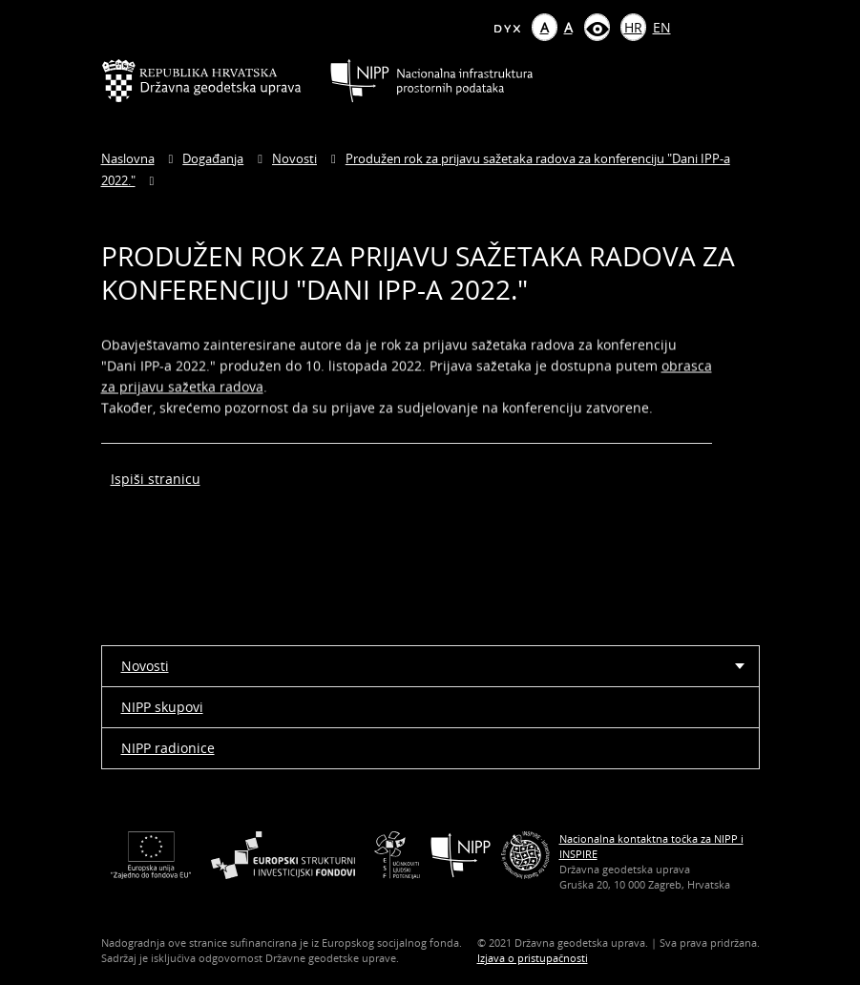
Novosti (294, 158)
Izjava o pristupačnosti (532, 958)
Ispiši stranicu (155, 479)
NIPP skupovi (162, 707)
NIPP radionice (168, 748)
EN (662, 27)
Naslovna (128, 158)
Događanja (212, 158)
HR (633, 27)
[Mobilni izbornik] (743, 81)
